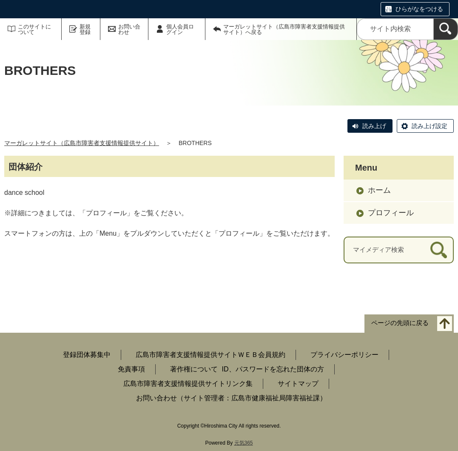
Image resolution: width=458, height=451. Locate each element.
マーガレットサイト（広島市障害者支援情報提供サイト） (81, 143)
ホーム (379, 190)
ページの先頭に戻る (400, 322)
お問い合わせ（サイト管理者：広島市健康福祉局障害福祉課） (231, 398)
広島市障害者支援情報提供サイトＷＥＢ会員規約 (210, 354)
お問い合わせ (129, 29)
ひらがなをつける (419, 9)
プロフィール (391, 212)
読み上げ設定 (429, 126)
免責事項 (131, 369)
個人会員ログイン (180, 29)
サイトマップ (298, 383)
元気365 (243, 443)
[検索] (445, 29)
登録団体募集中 (87, 354)
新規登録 (85, 29)
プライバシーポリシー (344, 354)
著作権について (194, 369)
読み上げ (374, 126)
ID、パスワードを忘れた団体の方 (273, 369)
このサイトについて (34, 29)
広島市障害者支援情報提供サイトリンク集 (188, 383)
